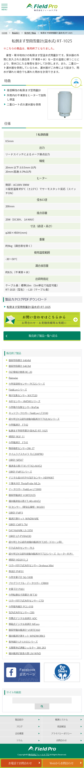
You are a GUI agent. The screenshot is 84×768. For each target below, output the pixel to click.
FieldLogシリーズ (18, 389)
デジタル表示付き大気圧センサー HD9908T (31, 477)
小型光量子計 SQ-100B (21, 577)
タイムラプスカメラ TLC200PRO (26, 453)
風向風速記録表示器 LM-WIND (25, 653)
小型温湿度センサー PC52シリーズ (27, 383)
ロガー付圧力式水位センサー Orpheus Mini (31, 565)
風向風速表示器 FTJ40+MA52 (25, 500)
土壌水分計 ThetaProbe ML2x (24, 483)
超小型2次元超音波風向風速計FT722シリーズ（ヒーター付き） (41, 553)
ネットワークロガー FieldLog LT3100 (28, 412)
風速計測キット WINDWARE (24, 518)
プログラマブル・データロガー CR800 (28, 583)
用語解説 (61, 726)
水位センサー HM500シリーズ (24, 401)
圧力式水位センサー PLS (21, 547)
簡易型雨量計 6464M (20, 360)
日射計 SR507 (16, 459)
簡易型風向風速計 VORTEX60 (24, 629)
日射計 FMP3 (16, 512)
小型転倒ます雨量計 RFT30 (23, 594)
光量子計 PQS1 (17, 588)
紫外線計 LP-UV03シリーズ (23, 641)
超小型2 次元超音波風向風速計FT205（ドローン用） (36, 541)
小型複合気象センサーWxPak (24, 407)
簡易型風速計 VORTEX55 (22, 495)
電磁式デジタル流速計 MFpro (24, 623)
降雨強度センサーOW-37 (22, 448)
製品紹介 (16, 32)
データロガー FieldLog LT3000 (25, 489)
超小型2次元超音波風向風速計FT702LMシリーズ (34, 418)
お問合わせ (61, 740)
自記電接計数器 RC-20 (20, 371)
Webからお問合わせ (62, 763)
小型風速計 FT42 (18, 424)
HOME (4, 32)
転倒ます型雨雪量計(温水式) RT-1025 (29, 307)
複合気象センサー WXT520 (23, 395)
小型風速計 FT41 (18, 442)
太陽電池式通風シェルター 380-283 (27, 647)
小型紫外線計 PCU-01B (21, 606)
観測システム (61, 719)
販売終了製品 (30, 32)
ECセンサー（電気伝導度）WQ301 (27, 506)
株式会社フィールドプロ (38, 754)
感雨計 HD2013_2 (18, 559)
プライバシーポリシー (61, 733)
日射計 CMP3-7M (18, 524)
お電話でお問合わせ (20, 763)
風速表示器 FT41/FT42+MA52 (25, 465)
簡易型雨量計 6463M (20, 365)
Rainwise (13, 377)
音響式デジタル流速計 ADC (23, 618)
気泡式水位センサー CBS (21, 612)
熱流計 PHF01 (16, 571)
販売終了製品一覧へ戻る (43, 335)
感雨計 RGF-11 (17, 436)
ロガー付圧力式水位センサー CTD (26, 600)
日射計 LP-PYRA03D (20, 535)
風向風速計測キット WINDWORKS (27, 635)
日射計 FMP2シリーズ (20, 471)
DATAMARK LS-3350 (21, 530)
